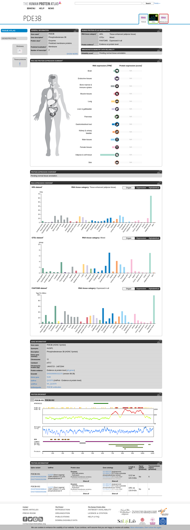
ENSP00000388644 (38, 489)
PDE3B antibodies (54, 387)
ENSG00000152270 (55, 374)
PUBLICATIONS (62, 517)
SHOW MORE (72, 54)
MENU (31, 8)
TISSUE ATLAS (8, 31)
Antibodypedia (36, 387)
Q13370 (50, 380)
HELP (41, 8)
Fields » (157, 3)
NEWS (51, 8)
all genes (70, 370)
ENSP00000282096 (38, 477)
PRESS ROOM (29, 513)
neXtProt (34, 384)
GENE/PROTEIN (9, 38)
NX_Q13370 (51, 384)
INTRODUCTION (62, 510)
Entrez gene (35, 377)
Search (148, 3)
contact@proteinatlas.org (34, 524)
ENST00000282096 (38, 479)
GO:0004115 (107, 477)
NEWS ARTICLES (30, 510)
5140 (49, 377)
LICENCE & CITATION (97, 513)
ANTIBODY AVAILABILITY (99, 510)
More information (137, 527)
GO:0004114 (107, 473)
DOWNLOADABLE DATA (66, 520)
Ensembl (34, 374)
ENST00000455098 (38, 492)
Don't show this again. (153, 527)
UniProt (33, 380)
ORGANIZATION (62, 513)
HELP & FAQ (93, 517)
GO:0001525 (107, 471)
